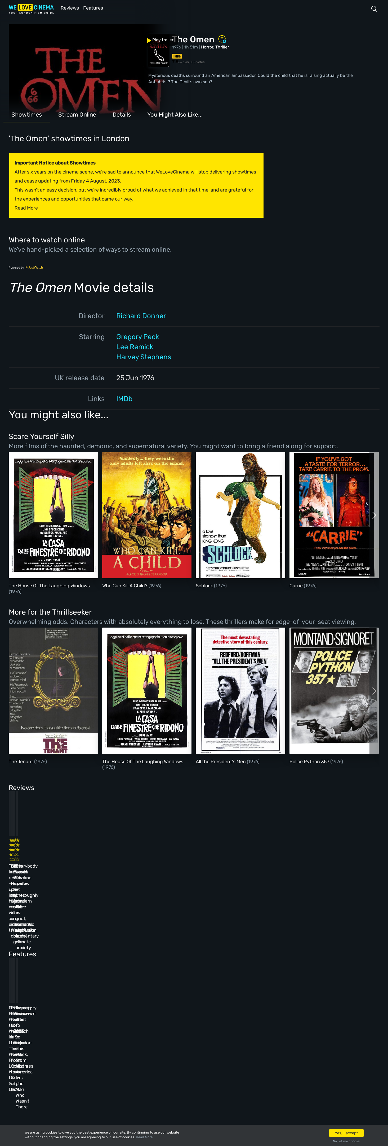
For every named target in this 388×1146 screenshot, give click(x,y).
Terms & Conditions (151, 1046)
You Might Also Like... (175, 114)
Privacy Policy (146, 1061)
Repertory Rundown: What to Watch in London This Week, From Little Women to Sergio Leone (46, 951)
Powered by (26, 267)
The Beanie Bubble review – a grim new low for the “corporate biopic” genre (219, 857)
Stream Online (77, 114)
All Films (62, 1046)
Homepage (63, 1018)
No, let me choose (346, 1141)
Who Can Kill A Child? (125, 585)
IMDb (124, 398)
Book (58, 1032)
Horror (207, 46)
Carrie (296, 585)
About (136, 1018)
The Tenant (21, 761)
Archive (138, 1032)
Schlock (205, 585)
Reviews (69, 7)
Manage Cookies (147, 1075)
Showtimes (26, 114)
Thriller (222, 46)
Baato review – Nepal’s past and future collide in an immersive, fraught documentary (129, 857)
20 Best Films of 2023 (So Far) (214, 946)
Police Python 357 (309, 761)
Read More (144, 1137)
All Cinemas (102, 1018)
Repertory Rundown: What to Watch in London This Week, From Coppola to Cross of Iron (133, 951)
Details (122, 114)
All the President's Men (221, 761)
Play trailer (32, 36)
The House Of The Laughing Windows (49, 585)
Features (95, 7)
